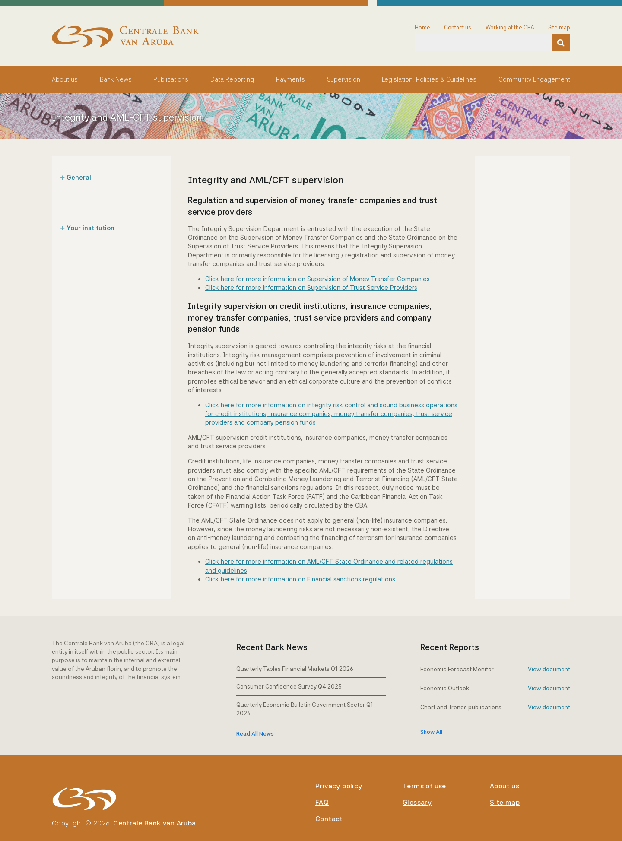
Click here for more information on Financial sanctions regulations (300, 579)
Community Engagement (534, 79)
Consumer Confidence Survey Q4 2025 (289, 686)
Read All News (255, 733)
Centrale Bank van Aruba (154, 823)
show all (431, 732)
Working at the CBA (510, 27)
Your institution (90, 228)
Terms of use (424, 786)
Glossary (417, 802)
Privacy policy (338, 786)
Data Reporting (232, 79)
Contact (329, 819)
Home (422, 27)
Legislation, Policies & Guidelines (429, 79)
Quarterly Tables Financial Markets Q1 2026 (294, 668)
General (79, 177)
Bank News (116, 79)
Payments (290, 79)
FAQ (322, 802)
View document (549, 669)
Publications (170, 79)
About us (65, 79)
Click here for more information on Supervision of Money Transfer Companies (317, 278)
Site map (559, 27)
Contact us (457, 27)
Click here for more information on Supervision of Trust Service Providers (311, 287)
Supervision (343, 79)
